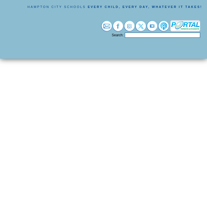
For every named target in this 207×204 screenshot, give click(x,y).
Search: (117, 35)
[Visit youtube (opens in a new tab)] (152, 28)
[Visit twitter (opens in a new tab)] (140, 28)
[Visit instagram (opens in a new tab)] (129, 28)
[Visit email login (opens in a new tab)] (106, 28)
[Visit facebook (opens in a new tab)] (118, 28)
